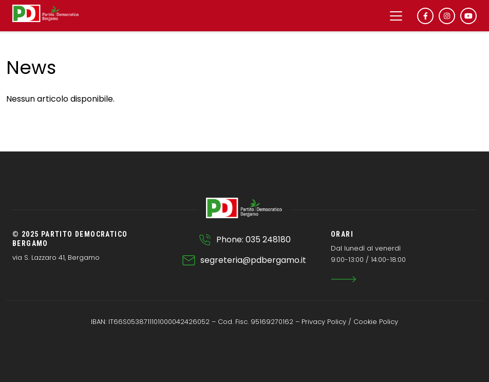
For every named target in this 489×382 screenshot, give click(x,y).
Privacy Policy (324, 322)
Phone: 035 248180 (253, 239)
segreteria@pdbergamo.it (253, 260)
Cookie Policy (375, 322)
